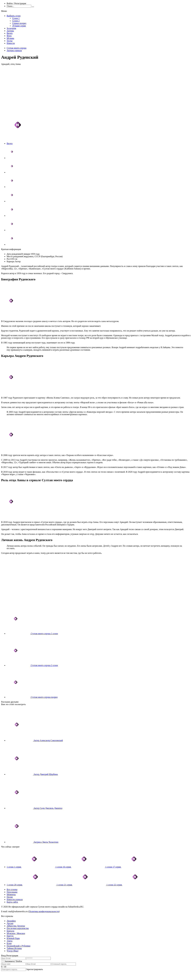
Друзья (10, 923)
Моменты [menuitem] (11, 894)
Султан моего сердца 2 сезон (44, 665)
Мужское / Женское (16, 933)
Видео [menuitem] (9, 33)
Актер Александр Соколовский (48, 740)
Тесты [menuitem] (9, 41)
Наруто (10, 936)
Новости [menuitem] (11, 43)
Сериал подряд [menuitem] (19, 23)
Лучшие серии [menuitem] (19, 26)
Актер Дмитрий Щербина (46, 774)
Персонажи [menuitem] (12, 892)
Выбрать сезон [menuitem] (14, 16)
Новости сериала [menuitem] (15, 899)
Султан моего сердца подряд (44, 697)
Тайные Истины (14, 948)
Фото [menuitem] (9, 36)
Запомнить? (10, 961)
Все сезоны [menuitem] (12, 889)
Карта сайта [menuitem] (12, 902)
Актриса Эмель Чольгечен (46, 842)
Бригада (10, 931)
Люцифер (11, 921)
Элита (9, 941)
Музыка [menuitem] (10, 38)
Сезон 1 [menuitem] (16, 18)
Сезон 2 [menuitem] (16, 21)
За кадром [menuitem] (11, 28)
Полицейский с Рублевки (18, 946)
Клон (9, 943)
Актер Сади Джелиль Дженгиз (48, 808)
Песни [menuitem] (10, 897)
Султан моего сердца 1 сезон (44, 633)
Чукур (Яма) (12, 951)
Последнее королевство (18, 928)
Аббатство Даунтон (16, 926)
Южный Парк (13, 938)
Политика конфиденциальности (44, 911)
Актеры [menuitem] (10, 31)
